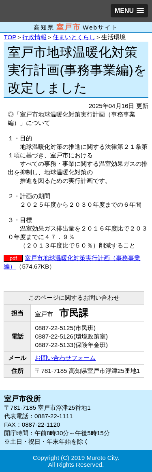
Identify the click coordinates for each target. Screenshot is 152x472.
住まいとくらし (74, 37)
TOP (10, 37)
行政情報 (34, 37)
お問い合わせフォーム (65, 357)
